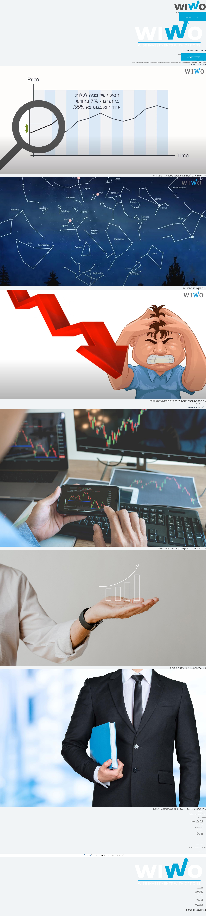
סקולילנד (86, 852)
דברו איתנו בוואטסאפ (196, 905)
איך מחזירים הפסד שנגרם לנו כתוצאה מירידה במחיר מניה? (178, 400)
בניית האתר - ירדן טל (202, 848)
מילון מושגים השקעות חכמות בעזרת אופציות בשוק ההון (180, 808)
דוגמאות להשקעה (199, 888)
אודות (201, 884)
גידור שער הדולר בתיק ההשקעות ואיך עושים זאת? (182, 547)
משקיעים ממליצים (199, 890)
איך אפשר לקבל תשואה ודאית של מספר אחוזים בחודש (180, 175)
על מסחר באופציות (199, 889)
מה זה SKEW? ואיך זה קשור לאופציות (188, 667)
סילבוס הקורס (200, 891)
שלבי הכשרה (200, 887)
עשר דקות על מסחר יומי (194, 288)
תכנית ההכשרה (199, 886)
